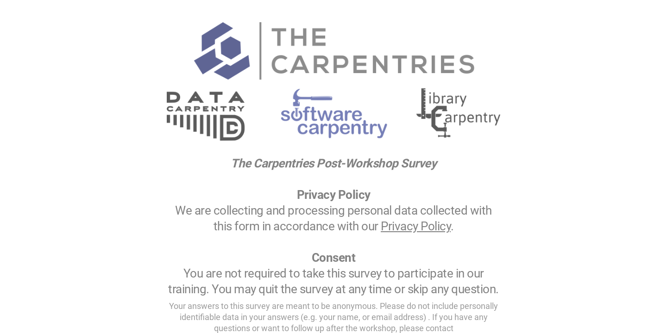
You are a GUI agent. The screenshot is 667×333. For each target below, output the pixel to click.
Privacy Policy (416, 226)
